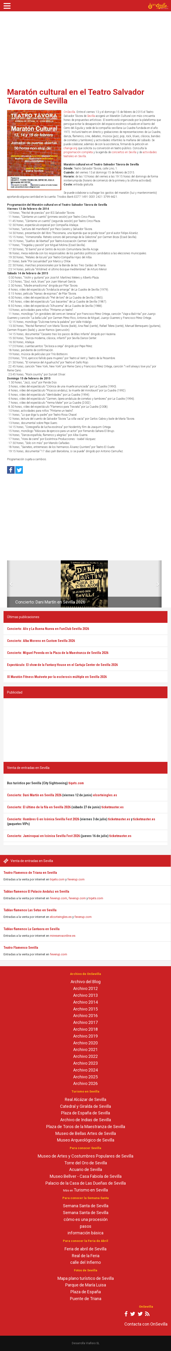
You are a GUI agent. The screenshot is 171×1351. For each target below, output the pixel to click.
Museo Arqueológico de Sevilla (85, 1139)
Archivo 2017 (85, 1022)
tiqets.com (57, 879)
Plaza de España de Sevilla (85, 1112)
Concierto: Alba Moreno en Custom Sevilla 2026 (41, 641)
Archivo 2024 (85, 1070)
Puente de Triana (85, 1298)
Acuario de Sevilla (85, 1169)
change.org (70, 148)
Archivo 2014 (85, 1002)
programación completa (78, 152)
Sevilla (91, 116)
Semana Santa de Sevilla (85, 1205)
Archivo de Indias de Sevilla (85, 1119)
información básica (85, 1232)
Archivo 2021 (85, 1049)
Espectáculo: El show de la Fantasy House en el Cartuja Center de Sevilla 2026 (62, 665)
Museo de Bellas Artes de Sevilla (85, 1133)
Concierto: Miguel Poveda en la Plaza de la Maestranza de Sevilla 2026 (57, 653)
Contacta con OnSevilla (145, 1324)
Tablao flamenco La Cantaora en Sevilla (32, 929)
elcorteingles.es (61, 917)
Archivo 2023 (85, 1063)
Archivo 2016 (85, 1015)
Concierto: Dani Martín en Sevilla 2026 (50, 602)
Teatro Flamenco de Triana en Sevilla (30, 873)
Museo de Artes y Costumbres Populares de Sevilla (85, 1156)
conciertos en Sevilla (124, 152)
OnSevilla (69, 112)
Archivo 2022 (85, 1056)
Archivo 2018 (85, 1029)
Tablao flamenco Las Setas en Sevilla (30, 910)
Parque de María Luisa (85, 1284)
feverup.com (76, 879)
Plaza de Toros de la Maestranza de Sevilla (85, 1126)
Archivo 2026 (85, 1083)
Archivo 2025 (85, 1076)
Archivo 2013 (85, 995)
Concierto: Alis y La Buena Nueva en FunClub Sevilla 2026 (48, 629)
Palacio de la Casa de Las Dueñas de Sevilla (85, 1183)
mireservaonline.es (62, 935)
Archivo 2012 (85, 988)
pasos (85, 1226)
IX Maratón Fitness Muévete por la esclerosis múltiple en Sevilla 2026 (57, 677)
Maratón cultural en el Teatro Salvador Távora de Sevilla (75, 96)
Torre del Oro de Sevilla (85, 1162)
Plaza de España (85, 1291)
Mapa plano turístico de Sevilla (85, 1278)
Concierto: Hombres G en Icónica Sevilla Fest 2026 (43, 819)
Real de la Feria (85, 1255)
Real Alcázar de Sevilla (85, 1099)
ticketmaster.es (113, 807)
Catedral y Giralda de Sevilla (85, 1106)
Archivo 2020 (85, 1042)
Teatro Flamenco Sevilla (21, 947)
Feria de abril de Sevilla (85, 1248)
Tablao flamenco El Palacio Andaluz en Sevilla (36, 891)
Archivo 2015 (85, 1008)
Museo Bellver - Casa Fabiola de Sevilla (86, 1176)
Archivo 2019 (85, 1036)
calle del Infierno (85, 1262)
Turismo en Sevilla (91, 1189)
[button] (9, 584)
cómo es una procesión (86, 1219)
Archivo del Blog (86, 981)
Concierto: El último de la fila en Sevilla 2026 (39, 807)
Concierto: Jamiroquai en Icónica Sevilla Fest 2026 (43, 836)
